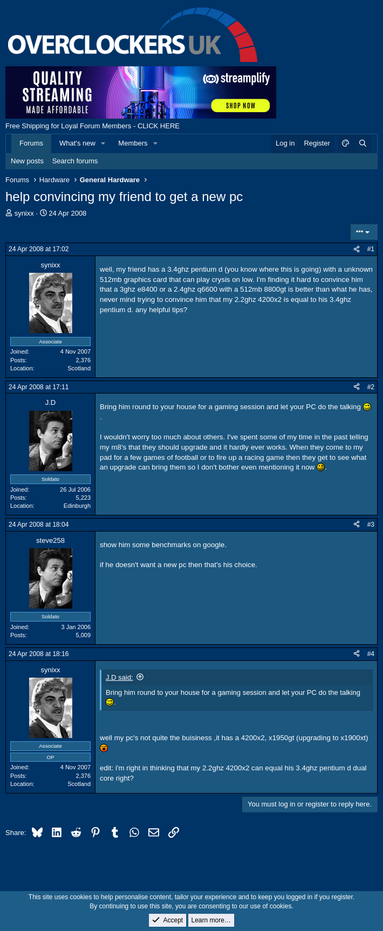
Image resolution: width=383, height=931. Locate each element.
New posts (27, 161)
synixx (24, 213)
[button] (104, 143)
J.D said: (119, 677)
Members (132, 143)
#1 (370, 249)
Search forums (75, 161)
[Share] (357, 249)
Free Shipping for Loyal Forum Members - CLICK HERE (92, 126)
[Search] (362, 143)
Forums (31, 143)
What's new (77, 143)
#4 (370, 654)
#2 (370, 387)
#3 (370, 524)
